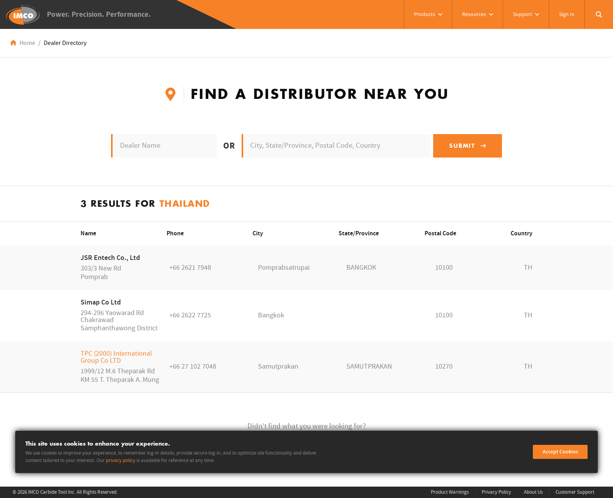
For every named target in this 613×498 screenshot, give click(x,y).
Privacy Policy (496, 492)
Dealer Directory (65, 43)
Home (27, 43)
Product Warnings (450, 492)
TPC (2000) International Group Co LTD (116, 357)
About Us (533, 492)
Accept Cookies (560, 451)
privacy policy (120, 460)
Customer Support (575, 492)
